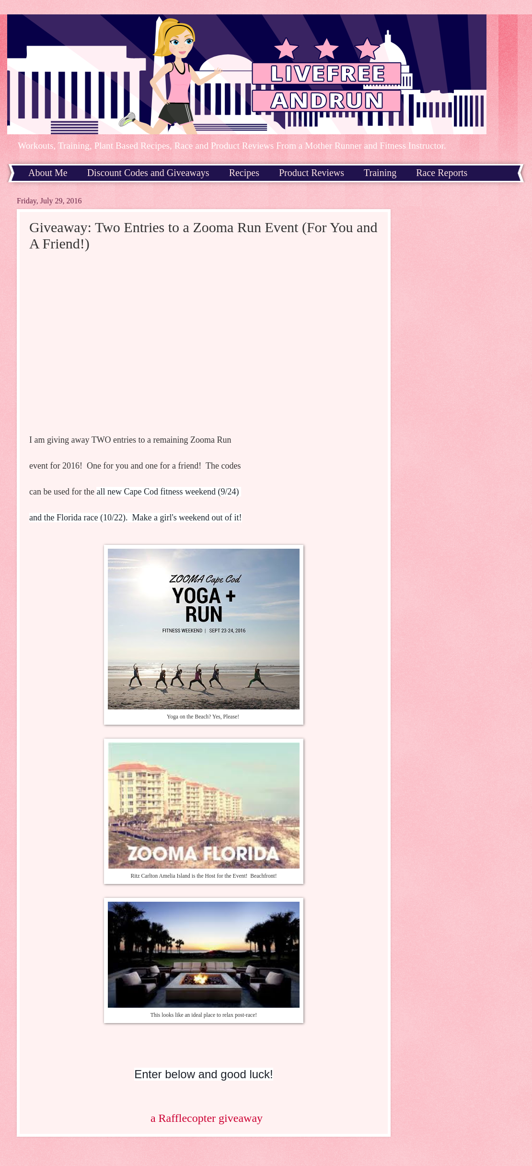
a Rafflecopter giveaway (206, 1118)
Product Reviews (311, 172)
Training (380, 172)
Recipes (244, 172)
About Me (48, 172)
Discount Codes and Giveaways (148, 172)
